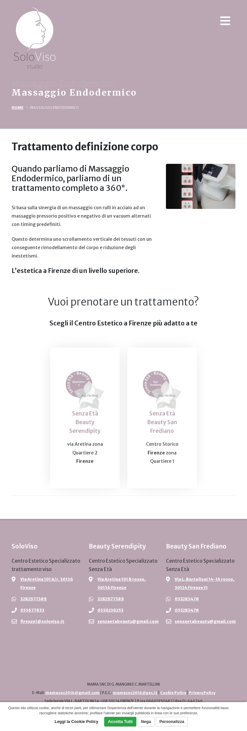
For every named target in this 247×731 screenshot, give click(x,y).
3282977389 (33, 598)
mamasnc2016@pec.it (134, 692)
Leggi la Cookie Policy (76, 721)
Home (17, 107)
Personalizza (171, 721)
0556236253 (110, 610)
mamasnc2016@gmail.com (71, 692)
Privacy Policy (202, 692)
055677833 (32, 610)
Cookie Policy (173, 692)
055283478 (187, 598)
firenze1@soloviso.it (42, 621)
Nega (146, 721)
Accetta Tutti (120, 721)
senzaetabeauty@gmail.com (128, 621)
